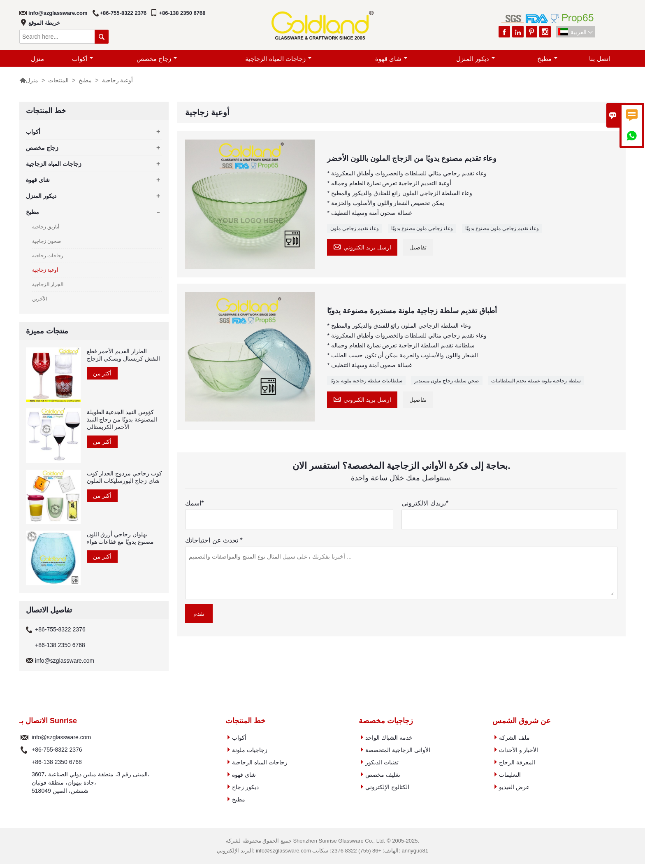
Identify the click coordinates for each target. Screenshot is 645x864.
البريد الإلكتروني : (24, 737)
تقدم (198, 613)
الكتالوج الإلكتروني (387, 787)
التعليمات (510, 774)
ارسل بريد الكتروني (362, 246)
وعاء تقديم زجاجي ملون (354, 228)
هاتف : (24, 749)
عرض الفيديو (514, 787)
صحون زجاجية (46, 241)
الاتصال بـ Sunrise (48, 721)
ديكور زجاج (245, 787)
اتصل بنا (599, 58)
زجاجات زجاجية (47, 256)
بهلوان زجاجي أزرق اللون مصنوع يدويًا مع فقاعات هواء (120, 538)
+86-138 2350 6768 (182, 13)
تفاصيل (418, 247)
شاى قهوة (391, 58)
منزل (37, 58)
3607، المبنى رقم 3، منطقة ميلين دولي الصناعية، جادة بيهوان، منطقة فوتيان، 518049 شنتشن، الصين (91, 782)
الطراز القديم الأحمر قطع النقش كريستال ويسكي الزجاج (123, 355)
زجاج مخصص (157, 58)
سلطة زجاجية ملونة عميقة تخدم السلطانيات (536, 381)
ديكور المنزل (475, 58)
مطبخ (547, 58)
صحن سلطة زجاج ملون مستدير (446, 381)
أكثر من (102, 373)
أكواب (82, 58)
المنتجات (58, 80)
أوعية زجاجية (45, 270)
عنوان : (24, 782)
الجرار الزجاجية (47, 284)
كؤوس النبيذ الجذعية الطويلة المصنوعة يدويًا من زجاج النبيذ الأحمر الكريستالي (122, 419)
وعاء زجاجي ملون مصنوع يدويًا (422, 228)
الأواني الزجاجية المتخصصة (397, 750)
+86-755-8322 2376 (123, 13)
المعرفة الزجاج (517, 762)
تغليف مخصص (382, 774)
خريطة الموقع (44, 23)
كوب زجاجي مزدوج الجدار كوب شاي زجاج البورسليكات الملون (124, 477)
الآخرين (39, 299)
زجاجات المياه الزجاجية (278, 58)
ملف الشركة (514, 737)
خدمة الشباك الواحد (389, 737)
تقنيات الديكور (382, 762)
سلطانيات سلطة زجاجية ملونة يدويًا (366, 381)
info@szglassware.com (57, 13)
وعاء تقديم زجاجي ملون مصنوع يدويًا (502, 228)
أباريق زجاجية (45, 227)
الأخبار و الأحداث (518, 750)
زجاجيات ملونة (249, 750)
